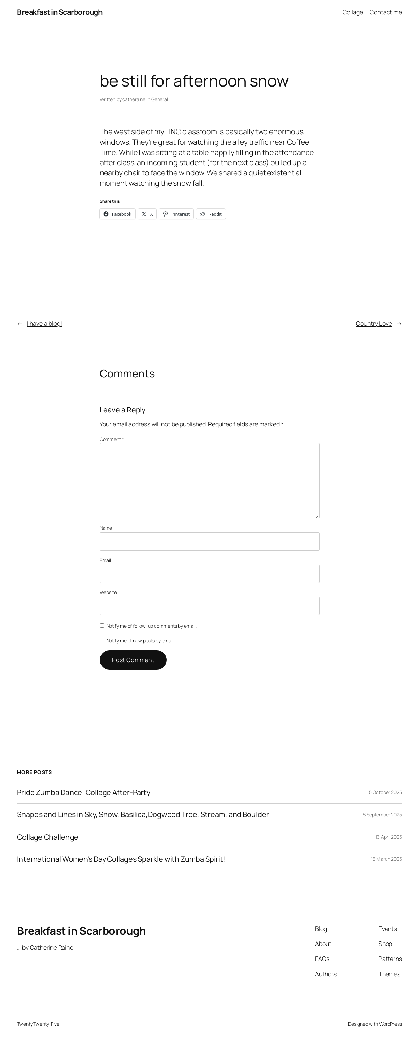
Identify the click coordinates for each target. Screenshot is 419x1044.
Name (106, 528)
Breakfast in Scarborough (59, 12)
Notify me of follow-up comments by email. (152, 626)
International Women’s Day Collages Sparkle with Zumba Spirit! (121, 859)
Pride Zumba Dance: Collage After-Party (83, 792)
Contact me (386, 12)
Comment (112, 439)
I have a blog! (44, 323)
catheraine (133, 99)
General (159, 99)
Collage (353, 12)
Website (108, 592)
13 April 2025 (388, 836)
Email (105, 560)
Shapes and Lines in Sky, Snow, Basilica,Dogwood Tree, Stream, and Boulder (143, 814)
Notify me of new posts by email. (140, 640)
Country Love (374, 323)
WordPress (390, 1023)
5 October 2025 (385, 792)
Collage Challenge (47, 837)
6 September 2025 (382, 814)
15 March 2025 (386, 859)
